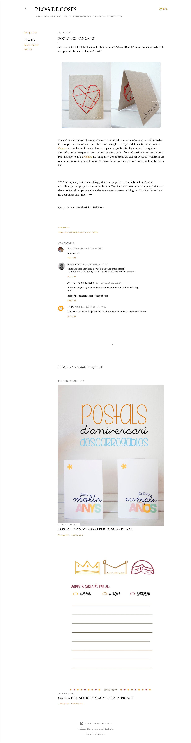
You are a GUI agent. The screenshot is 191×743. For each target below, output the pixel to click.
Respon (71, 258)
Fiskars (87, 156)
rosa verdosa (74, 264)
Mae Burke (109, 729)
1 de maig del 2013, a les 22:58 (95, 264)
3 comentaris (77, 703)
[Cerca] (163, 9)
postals (28, 49)
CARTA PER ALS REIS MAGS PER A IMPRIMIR (96, 697)
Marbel (71, 248)
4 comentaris (77, 535)
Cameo (62, 148)
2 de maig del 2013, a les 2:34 (108, 283)
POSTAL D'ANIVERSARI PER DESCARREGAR (95, 529)
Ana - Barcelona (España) (80, 282)
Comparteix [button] (30, 32)
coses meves (31, 45)
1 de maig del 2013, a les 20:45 (89, 248)
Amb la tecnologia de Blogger (95, 723)
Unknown (72, 307)
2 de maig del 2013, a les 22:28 (92, 307)
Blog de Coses (55, 9)
